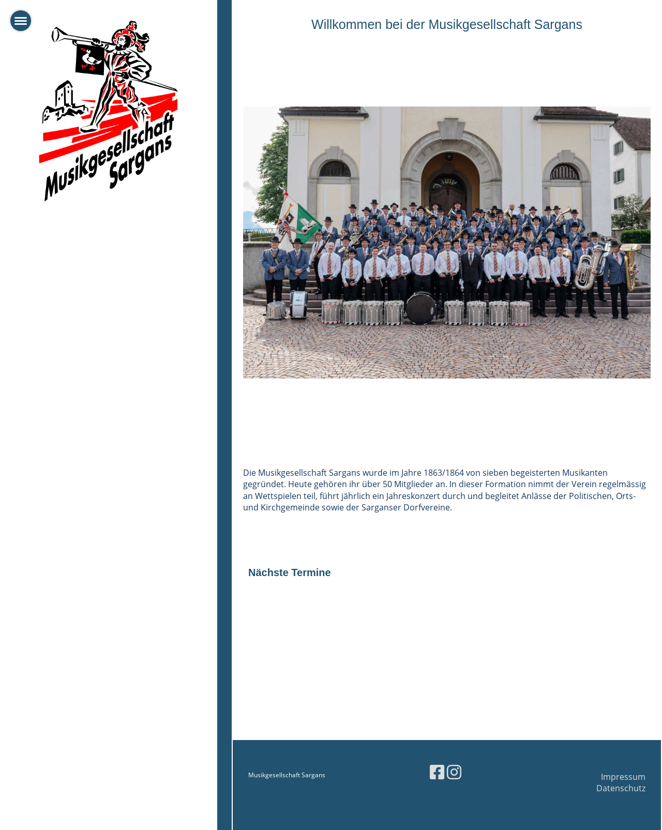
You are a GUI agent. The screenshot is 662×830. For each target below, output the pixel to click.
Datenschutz (620, 788)
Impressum (623, 776)
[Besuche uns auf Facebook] (437, 772)
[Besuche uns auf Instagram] (454, 772)
